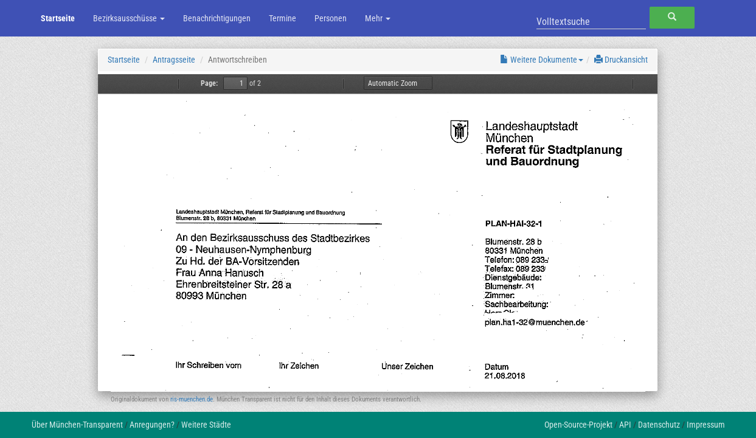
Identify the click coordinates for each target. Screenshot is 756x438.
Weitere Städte (206, 424)
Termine (282, 18)
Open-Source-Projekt (578, 424)
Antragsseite (174, 59)
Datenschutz (659, 424)
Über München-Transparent (77, 424)
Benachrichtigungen (217, 18)
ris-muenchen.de (191, 399)
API (625, 424)
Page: (209, 83)
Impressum (706, 424)
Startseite (58, 18)
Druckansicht (621, 59)
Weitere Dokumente (541, 59)
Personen (330, 18)
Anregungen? (152, 424)
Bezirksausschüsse (129, 18)
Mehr (377, 18)
